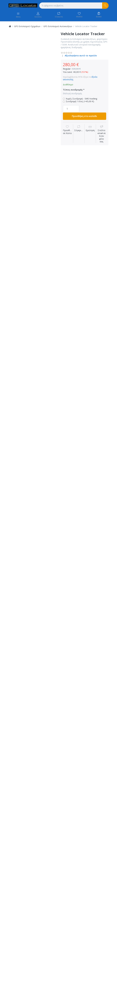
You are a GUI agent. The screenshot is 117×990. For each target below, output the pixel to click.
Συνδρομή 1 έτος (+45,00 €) (80, 101)
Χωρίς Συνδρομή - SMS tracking (81, 98)
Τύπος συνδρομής (73, 89)
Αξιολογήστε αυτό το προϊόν (81, 55)
